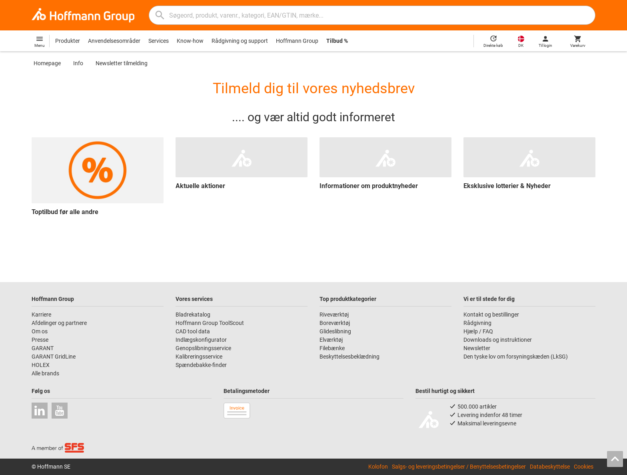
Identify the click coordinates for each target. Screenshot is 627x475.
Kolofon (378, 466)
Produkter (67, 41)
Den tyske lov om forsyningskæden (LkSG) (515, 356)
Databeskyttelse (550, 466)
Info (78, 63)
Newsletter (476, 348)
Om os (40, 331)
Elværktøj (331, 340)
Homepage (47, 63)
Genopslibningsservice (203, 348)
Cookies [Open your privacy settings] (583, 466)
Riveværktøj (334, 314)
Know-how (190, 41)
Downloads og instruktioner (497, 340)
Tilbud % (337, 41)
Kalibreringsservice (199, 356)
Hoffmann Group (297, 41)
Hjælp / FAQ (478, 331)
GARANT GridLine (54, 356)
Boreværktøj (334, 323)
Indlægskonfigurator (201, 340)
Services (158, 41)
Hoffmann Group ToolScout (210, 323)
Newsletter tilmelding (122, 63)
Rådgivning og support (240, 41)
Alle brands (45, 373)
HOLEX (41, 365)
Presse (40, 340)
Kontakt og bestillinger (491, 314)
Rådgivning (477, 323)
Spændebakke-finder (201, 365)
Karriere (41, 314)
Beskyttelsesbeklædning (349, 356)
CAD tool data (193, 331)
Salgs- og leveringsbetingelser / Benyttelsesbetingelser (459, 466)
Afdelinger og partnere (59, 323)
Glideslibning (335, 331)
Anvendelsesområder (114, 41)
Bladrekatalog (193, 314)
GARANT (43, 348)
